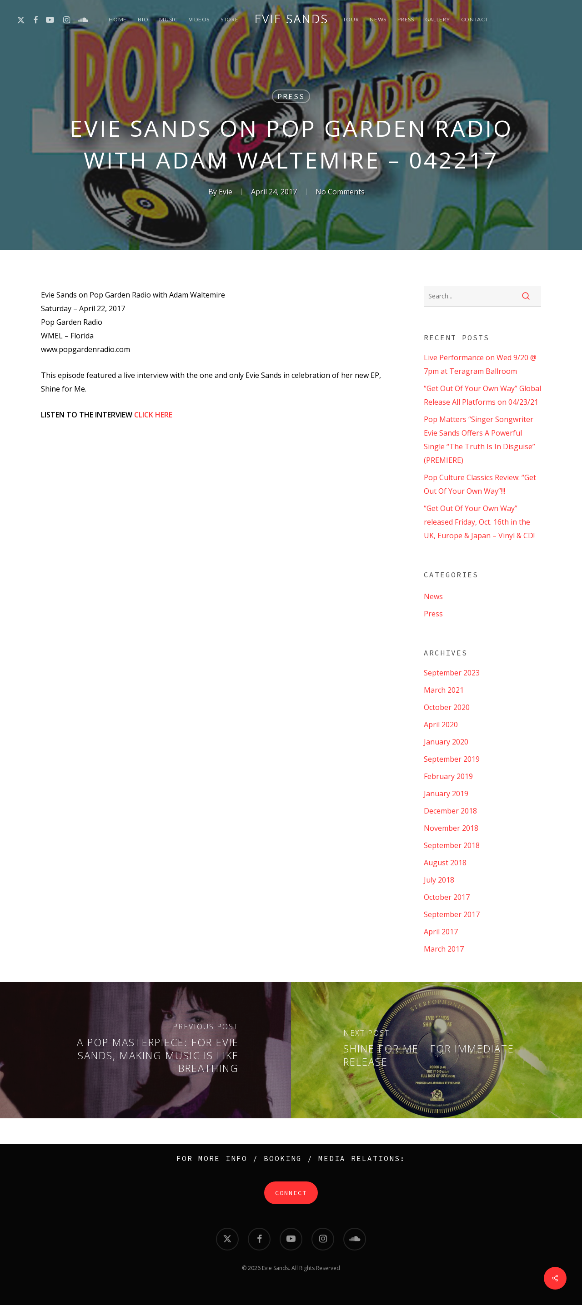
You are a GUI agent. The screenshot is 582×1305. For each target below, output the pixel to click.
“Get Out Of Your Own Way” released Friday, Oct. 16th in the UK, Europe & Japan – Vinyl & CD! (479, 522)
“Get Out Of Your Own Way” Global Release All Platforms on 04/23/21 (482, 395)
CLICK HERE (153, 415)
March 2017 (444, 949)
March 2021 (444, 690)
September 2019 (452, 759)
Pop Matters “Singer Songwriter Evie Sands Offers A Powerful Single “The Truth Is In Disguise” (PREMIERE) (479, 439)
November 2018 (451, 828)
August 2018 (445, 863)
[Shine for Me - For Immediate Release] (436, 1050)
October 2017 (447, 897)
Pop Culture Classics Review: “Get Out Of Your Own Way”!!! (480, 484)
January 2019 (446, 794)
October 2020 (447, 707)
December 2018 (450, 811)
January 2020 (446, 742)
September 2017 (452, 914)
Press (291, 96)
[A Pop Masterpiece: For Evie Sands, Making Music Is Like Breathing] (145, 1050)
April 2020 (441, 724)
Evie (225, 192)
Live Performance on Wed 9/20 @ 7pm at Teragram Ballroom (480, 364)
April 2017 (441, 932)
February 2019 (448, 776)
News (433, 596)
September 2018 (452, 845)
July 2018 (439, 880)
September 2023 (452, 673)
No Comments (340, 192)
